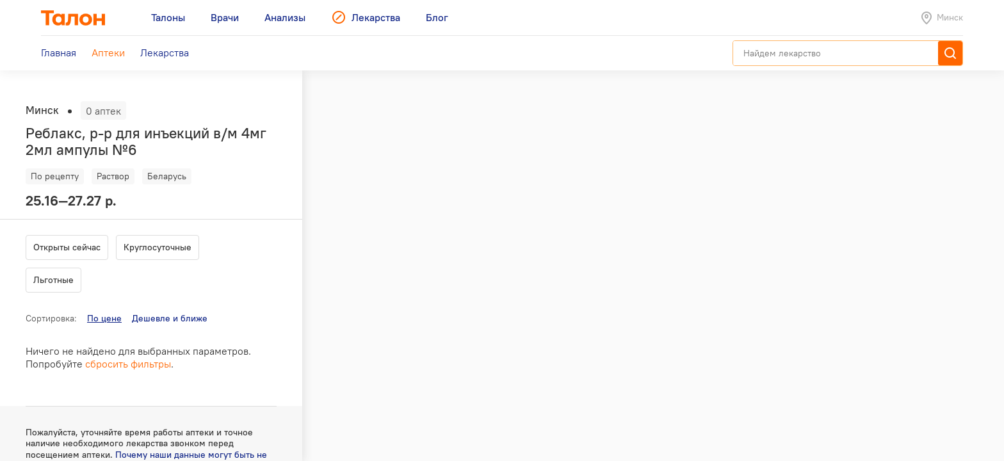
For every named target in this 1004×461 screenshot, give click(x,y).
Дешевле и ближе (169, 318)
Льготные (53, 280)
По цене (104, 318)
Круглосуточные (157, 247)
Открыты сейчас (67, 247)
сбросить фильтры (128, 363)
